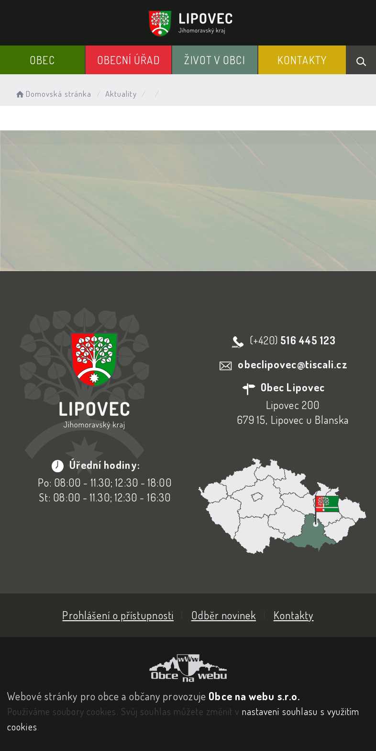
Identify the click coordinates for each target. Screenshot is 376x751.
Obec (42, 60)
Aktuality (121, 94)
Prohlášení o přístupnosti (118, 615)
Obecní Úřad (128, 60)
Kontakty (302, 60)
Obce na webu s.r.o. (254, 696)
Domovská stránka (52, 94)
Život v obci (214, 60)
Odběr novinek (223, 615)
